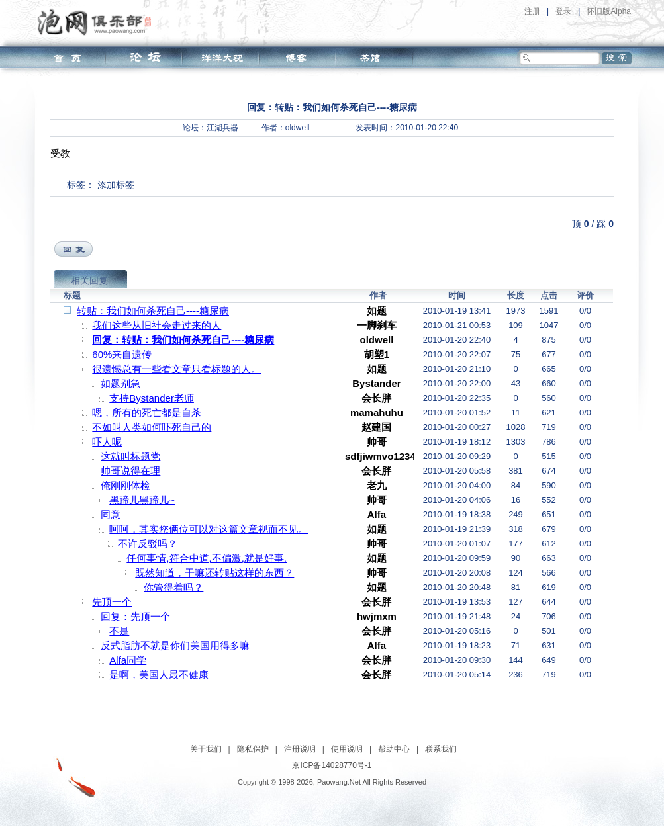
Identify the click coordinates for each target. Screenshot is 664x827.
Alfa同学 (127, 660)
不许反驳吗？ (147, 543)
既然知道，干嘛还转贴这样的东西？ (214, 572)
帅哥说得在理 (130, 470)
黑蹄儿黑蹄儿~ (142, 499)
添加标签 (115, 184)
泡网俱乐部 (97, 22)
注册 (532, 11)
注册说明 (300, 749)
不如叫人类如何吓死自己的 (151, 427)
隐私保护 (253, 749)
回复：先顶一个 (135, 616)
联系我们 (441, 749)
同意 (110, 514)
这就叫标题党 (130, 456)
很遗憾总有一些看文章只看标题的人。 (176, 368)
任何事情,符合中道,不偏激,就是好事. (206, 558)
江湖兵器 (222, 127)
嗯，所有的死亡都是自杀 (146, 412)
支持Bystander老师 (151, 398)
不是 (119, 630)
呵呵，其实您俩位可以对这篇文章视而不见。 (208, 529)
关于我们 (206, 749)
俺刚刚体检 (125, 485)
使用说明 (347, 749)
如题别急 (120, 383)
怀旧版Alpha (609, 11)
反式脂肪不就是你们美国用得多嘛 (175, 645)
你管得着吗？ (173, 587)
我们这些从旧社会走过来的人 (156, 325)
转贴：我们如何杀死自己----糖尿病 (153, 310)
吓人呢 (107, 441)
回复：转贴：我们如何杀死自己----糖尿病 (183, 339)
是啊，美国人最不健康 (159, 674)
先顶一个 (112, 601)
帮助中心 (394, 749)
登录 (563, 11)
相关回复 (89, 280)
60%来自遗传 (122, 354)
